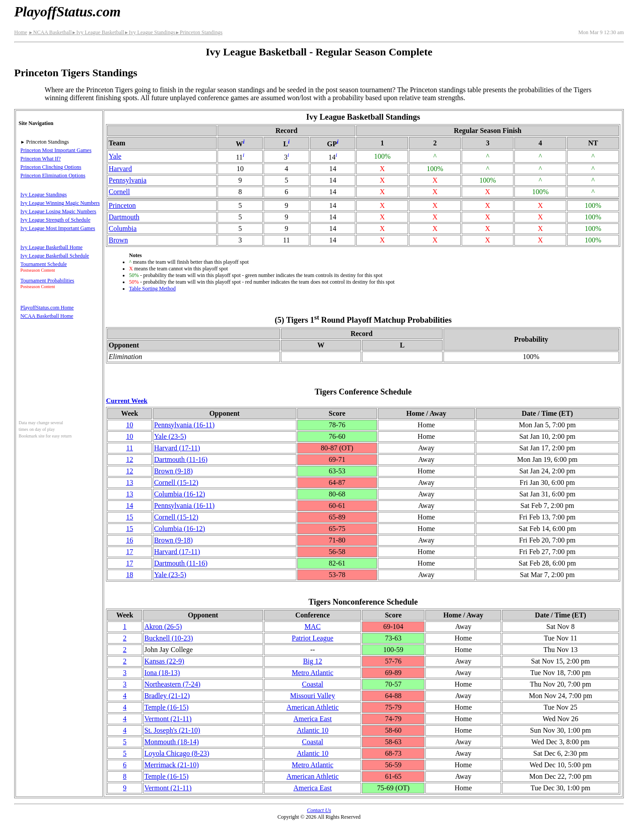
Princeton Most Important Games (55, 150)
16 (129, 540)
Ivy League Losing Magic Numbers (58, 211)
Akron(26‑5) (163, 626)
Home (20, 32)
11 (129, 448)
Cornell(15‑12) (176, 482)
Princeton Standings (198, 32)
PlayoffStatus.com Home (47, 308)
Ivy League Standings (149, 32)
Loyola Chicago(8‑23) (177, 753)
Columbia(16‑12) (179, 494)
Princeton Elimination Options (53, 175)
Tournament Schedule (43, 264)
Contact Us (319, 810)
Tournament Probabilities (47, 280)
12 (129, 459)
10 (129, 425)
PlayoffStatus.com (67, 12)
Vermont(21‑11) (168, 718)
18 (129, 574)
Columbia (122, 228)
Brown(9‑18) (173, 471)
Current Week (127, 400)
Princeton (122, 205)
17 (129, 551)
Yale (115, 156)
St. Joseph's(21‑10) (172, 730)
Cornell (119, 191)
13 (129, 482)
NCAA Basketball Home (46, 316)
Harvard (120, 168)
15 (129, 517)
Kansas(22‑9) (164, 661)
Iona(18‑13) (162, 672)
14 (129, 505)
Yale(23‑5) (170, 436)
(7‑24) (172, 684)
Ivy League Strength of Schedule (55, 220)
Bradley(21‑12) (167, 695)
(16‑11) (184, 425)
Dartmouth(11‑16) (181, 459)
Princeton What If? (40, 159)
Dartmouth (124, 217)
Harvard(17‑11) (177, 448)
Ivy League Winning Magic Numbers (60, 203)
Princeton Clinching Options (50, 167)
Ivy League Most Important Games (57, 228)
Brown (118, 240)
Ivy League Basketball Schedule (54, 256)
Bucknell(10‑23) (168, 638)
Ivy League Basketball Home (51, 247)
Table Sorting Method (152, 288)
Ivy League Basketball (98, 32)
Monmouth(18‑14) (171, 742)
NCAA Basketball (49, 32)
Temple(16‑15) (166, 707)
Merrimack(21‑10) (171, 765)
